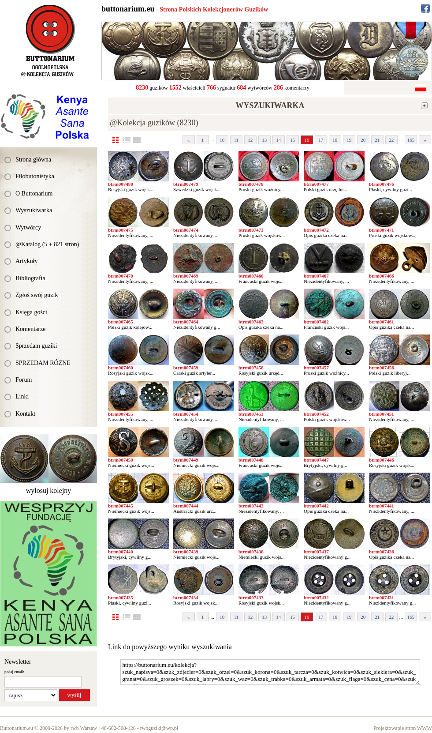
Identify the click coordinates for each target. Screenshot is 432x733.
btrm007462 (316, 321)
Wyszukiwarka (33, 210)
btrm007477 (316, 184)
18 (334, 140)
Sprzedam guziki (36, 345)
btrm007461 (381, 321)
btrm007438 (251, 551)
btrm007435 (120, 597)
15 (292, 140)
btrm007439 (185, 551)
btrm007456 (381, 367)
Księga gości (31, 312)
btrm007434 (185, 597)
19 (348, 140)
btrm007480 (120, 184)
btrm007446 (381, 459)
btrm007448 (251, 459)
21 (377, 140)
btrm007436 (381, 551)
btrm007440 (120, 551)
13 (264, 140)
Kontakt (25, 413)
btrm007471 (381, 230)
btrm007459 (185, 367)
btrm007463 (251, 321)
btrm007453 (251, 414)
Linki (22, 396)
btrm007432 (316, 597)
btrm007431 (381, 597)
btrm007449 (185, 459)
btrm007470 (120, 275)
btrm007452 (316, 414)
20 (363, 140)
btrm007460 (120, 367)
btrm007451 (381, 414)
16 (306, 140)
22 (391, 140)
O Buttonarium (33, 193)
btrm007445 (120, 505)
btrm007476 (381, 184)
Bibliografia (30, 278)
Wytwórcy (28, 227)
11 (236, 140)
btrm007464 (185, 321)
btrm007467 (316, 275)
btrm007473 (251, 230)
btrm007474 (185, 230)
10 (222, 140)
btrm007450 (120, 459)
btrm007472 (316, 230)
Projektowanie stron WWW (402, 728)
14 (278, 140)
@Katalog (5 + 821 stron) (47, 244)
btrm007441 (381, 505)
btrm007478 (251, 184)
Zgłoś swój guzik (36, 295)
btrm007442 (316, 505)
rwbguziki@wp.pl (159, 728)
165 (411, 140)
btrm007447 (316, 459)
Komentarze (30, 329)
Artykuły (26, 261)
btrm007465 (120, 321)
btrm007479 (185, 184)
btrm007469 (185, 275)
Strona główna (33, 159)
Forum (23, 379)
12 (250, 140)
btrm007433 (251, 597)
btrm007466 (381, 275)
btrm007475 (120, 230)
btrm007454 (185, 414)
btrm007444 (185, 505)
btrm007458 (251, 367)
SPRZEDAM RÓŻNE (43, 363)
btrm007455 (120, 414)
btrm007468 (251, 275)
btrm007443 (251, 505)
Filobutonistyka (34, 176)
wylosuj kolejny (48, 490)
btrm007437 (316, 551)
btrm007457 (316, 367)
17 (320, 140)
